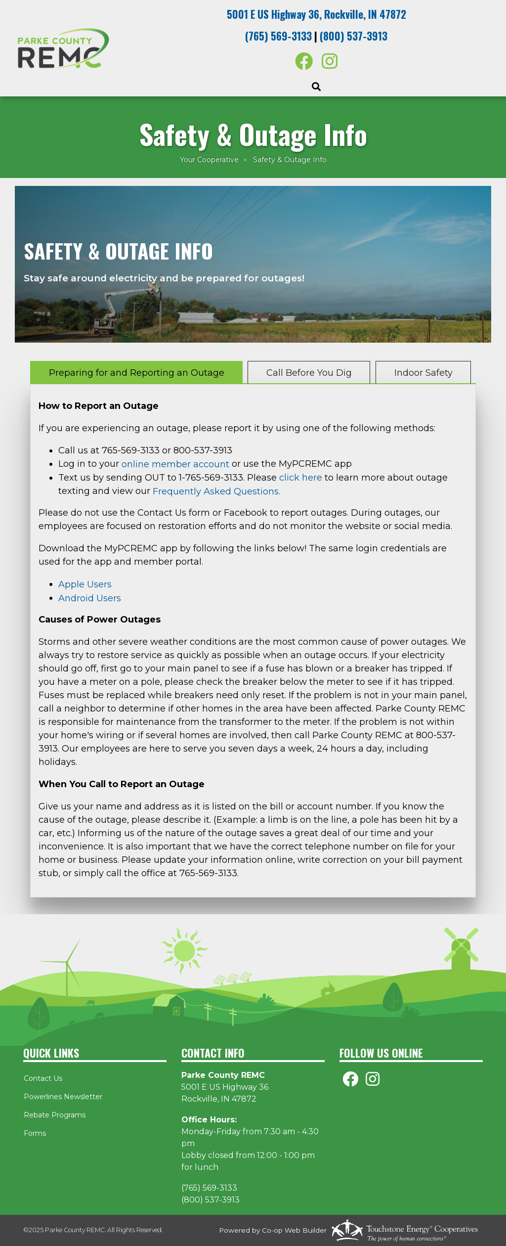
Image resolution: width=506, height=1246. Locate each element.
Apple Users (85, 584)
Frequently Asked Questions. (218, 491)
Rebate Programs (54, 1115)
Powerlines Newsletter (62, 1096)
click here (300, 477)
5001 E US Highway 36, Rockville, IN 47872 (316, 14)
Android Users (89, 598)
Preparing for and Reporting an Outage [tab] (136, 372)
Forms (34, 1133)
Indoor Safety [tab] (423, 372)
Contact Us (42, 1078)
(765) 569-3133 (278, 36)
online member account (175, 464)
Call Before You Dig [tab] (309, 372)
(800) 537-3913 (353, 36)
